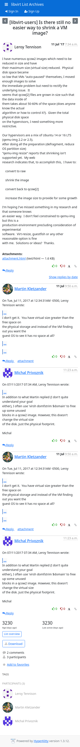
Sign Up (31, 11)
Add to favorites (15, 664)
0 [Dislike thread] (62, 266)
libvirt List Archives (27, 4)
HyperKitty (41, 741)
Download (13, 644)
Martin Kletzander (31, 288)
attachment (25, 361)
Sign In (11, 11)
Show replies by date (63, 277)
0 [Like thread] (55, 266)
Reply (8, 270)
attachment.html (14, 258)
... (5, 312)
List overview (12, 634)
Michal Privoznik (29, 372)
